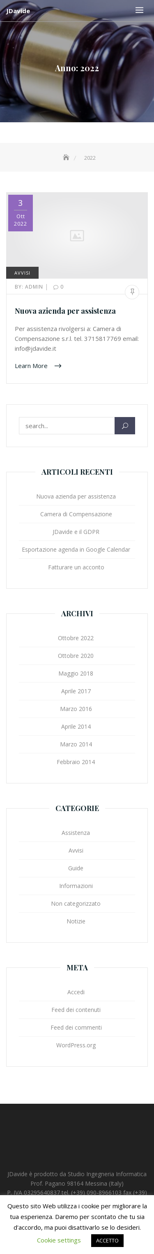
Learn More (32, 365)
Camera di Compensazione (76, 514)
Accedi (76, 992)
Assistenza (76, 833)
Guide (75, 868)
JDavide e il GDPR (76, 532)
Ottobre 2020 (76, 656)
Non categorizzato (76, 903)
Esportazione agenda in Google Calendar (76, 549)
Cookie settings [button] (59, 1240)
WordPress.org (76, 1045)
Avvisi (22, 273)
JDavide (18, 11)
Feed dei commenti (76, 1027)
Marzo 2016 (76, 709)
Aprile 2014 (76, 726)
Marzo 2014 (76, 744)
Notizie (76, 921)
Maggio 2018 (75, 673)
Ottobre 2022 (76, 638)
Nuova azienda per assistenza (65, 311)
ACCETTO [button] (107, 1240)
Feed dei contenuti (76, 1010)
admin (30, 286)
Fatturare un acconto (76, 567)
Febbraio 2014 (76, 762)
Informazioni (76, 886)
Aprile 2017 (76, 691)
